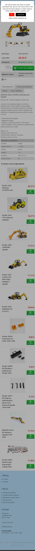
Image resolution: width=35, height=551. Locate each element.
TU (25, 18)
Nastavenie (21, 14)
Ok (12, 14)
